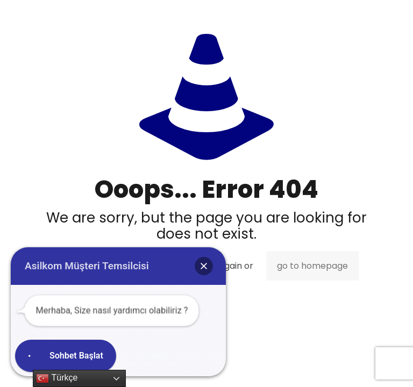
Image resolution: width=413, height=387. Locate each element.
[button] (204, 266)
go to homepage (312, 266)
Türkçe (56, 378)
